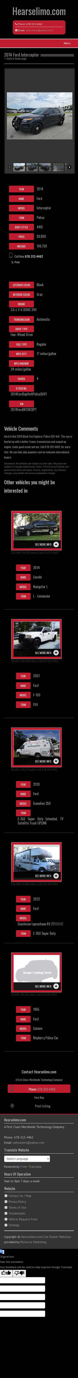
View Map (39, 1097)
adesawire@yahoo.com (39, 30)
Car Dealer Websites (57, 1237)
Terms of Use (17, 1207)
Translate (31, 1167)
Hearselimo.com (39, 11)
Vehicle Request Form (23, 1219)
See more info (43, 544)
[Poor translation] (19, 1273)
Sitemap (14, 1225)
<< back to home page (15, 58)
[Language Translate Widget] (27, 1159)
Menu (67, 43)
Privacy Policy (17, 1202)
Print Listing (42, 1106)
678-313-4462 (34, 24)
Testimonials (17, 1213)
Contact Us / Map (20, 1196)
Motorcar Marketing (33, 1242)
